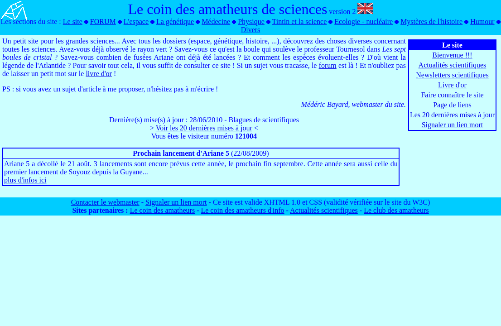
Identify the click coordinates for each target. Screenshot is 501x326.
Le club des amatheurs (396, 210)
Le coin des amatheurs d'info (242, 210)
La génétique (175, 21)
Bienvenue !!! (452, 55)
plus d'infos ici (25, 180)
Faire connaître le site (452, 95)
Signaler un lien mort (452, 125)
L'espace (136, 21)
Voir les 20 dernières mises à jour (204, 128)
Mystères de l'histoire (431, 21)
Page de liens (452, 105)
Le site (72, 21)
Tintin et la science (299, 21)
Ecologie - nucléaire (363, 21)
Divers (250, 30)
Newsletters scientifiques (452, 75)
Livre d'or (452, 85)
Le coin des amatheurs (162, 210)
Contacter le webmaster (105, 202)
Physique (251, 21)
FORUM (103, 21)
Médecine (216, 21)
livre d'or (99, 73)
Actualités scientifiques (453, 65)
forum (328, 65)
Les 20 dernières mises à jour (452, 115)
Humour (482, 21)
